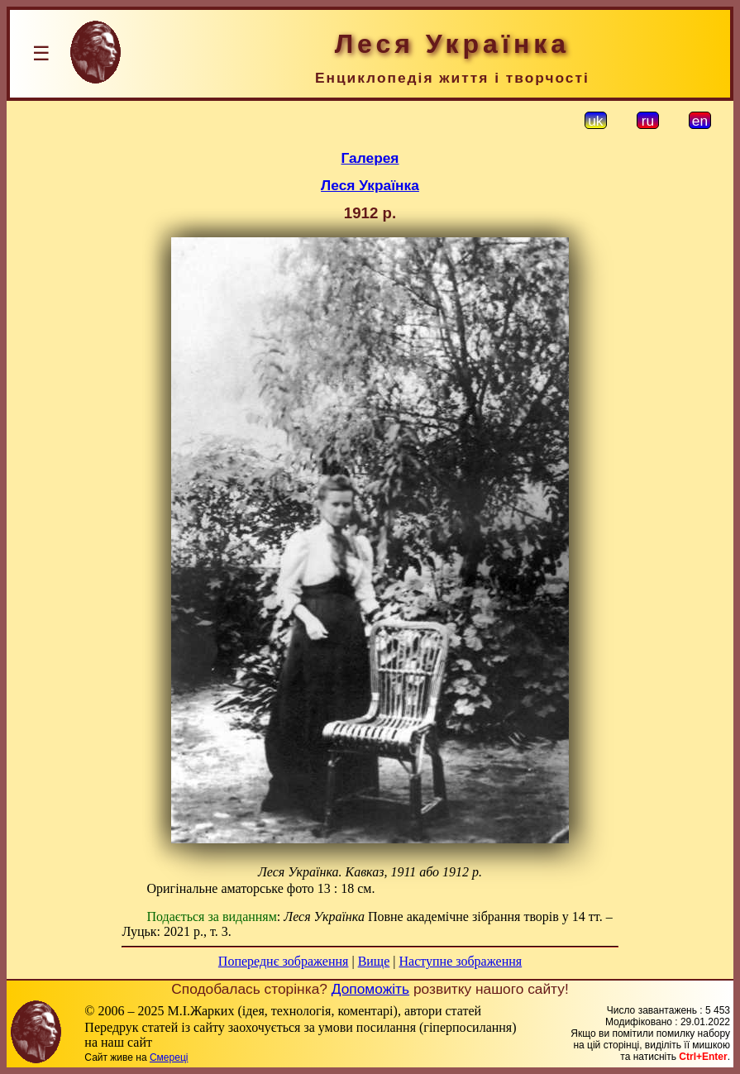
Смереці (169, 1057)
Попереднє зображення (283, 961)
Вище (374, 961)
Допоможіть (370, 989)
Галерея (370, 158)
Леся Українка (370, 185)
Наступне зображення (460, 961)
